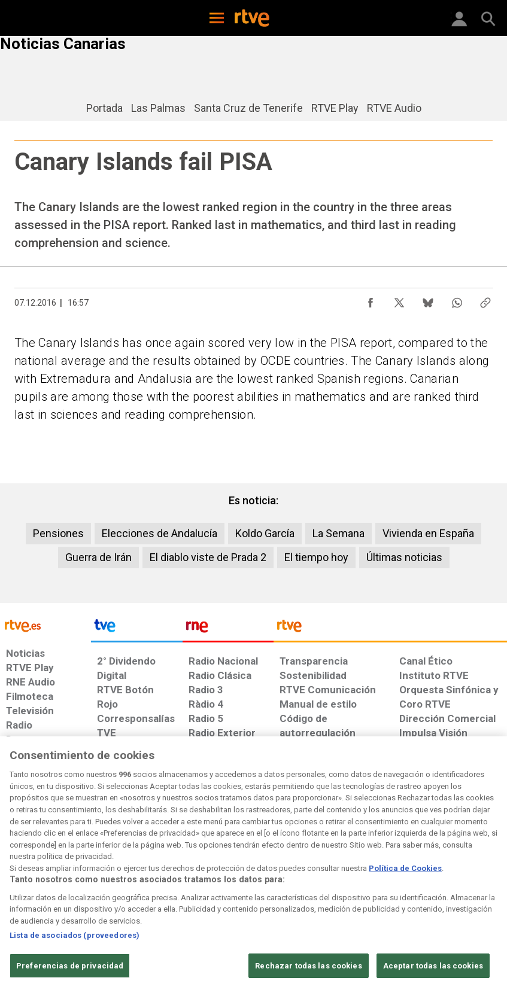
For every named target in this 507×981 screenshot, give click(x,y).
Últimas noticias (404, 557)
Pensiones (58, 533)
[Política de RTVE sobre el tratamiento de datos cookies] (159, 883)
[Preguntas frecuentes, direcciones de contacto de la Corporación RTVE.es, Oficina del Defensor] (394, 877)
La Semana (338, 533)
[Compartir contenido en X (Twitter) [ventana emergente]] (399, 299)
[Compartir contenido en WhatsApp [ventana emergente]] (456, 299)
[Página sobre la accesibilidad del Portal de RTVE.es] (303, 877)
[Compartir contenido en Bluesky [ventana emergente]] (428, 299)
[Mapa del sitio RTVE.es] (353, 883)
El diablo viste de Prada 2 (208, 557)
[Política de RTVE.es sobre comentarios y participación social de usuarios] (461, 883)
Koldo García (265, 533)
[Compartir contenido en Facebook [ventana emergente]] (370, 299)
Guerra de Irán (98, 557)
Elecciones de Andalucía (159, 533)
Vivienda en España (428, 533)
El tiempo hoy (316, 557)
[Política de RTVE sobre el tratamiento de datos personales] (83, 883)
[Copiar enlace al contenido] (485, 299)
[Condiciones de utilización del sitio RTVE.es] (21, 883)
